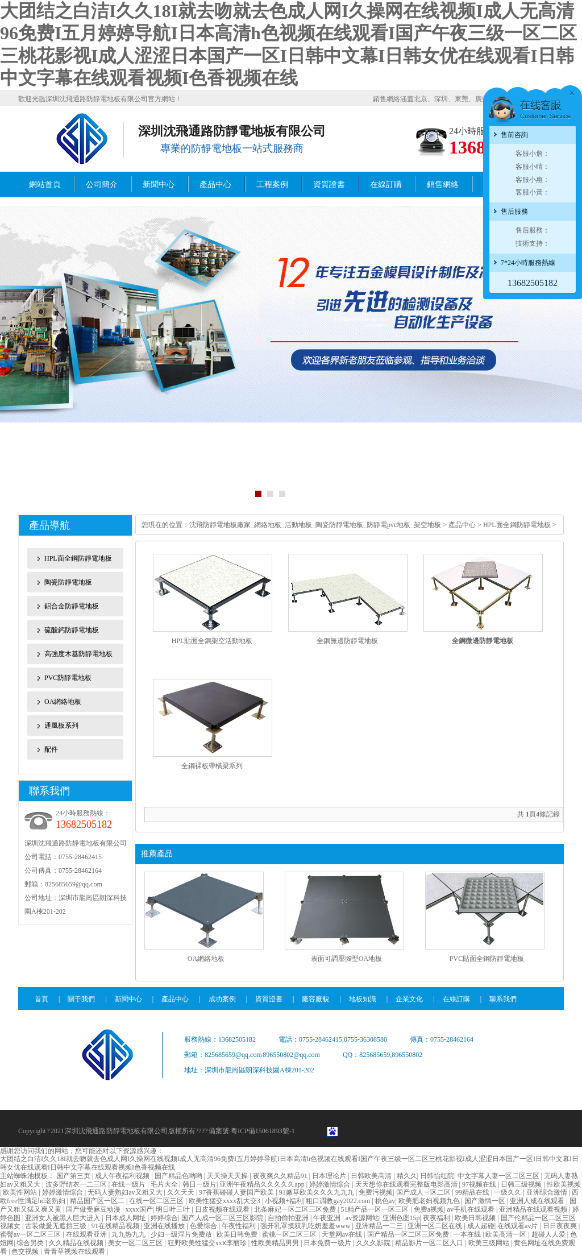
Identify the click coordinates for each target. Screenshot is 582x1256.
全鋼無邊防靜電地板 (347, 641)
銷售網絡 (443, 184)
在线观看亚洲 (87, 1234)
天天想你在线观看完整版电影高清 (407, 1184)
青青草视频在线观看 (75, 1251)
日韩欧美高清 (372, 1176)
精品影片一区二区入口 (430, 1243)
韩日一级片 (199, 1184)
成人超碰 (480, 1226)
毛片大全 (165, 1184)
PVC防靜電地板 (68, 678)
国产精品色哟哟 (179, 1176)
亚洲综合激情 (547, 1192)
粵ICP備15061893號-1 (263, 1131)
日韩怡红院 (437, 1176)
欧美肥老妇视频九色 (430, 1201)
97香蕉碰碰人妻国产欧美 (237, 1192)
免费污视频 (376, 1192)
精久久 (407, 1176)
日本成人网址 (126, 1218)
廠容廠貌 (315, 999)
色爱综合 (204, 1226)
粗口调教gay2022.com (339, 1201)
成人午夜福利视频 (123, 1176)
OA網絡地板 (62, 702)
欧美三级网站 (489, 1243)
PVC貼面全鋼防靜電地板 (487, 959)
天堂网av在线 (343, 1234)
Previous (9, 352)
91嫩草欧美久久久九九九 (317, 1192)
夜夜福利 (437, 1218)
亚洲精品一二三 (380, 1226)
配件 (51, 749)
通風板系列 (61, 725)
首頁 (41, 999)
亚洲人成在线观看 (538, 1201)
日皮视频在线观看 (223, 1209)
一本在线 (468, 1234)
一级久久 (508, 1192)
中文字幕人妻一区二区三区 (499, 1176)
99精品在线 (473, 1192)
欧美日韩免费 (238, 1234)
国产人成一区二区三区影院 (223, 1218)
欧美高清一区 (506, 1234)
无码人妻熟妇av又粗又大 (126, 1192)
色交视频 (25, 1251)
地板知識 (362, 999)
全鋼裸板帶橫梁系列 (212, 766)
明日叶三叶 (174, 1209)
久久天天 (181, 1192)
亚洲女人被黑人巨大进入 (63, 1218)
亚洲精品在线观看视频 (534, 1209)
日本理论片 (330, 1176)
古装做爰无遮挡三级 (56, 1226)
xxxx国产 (139, 1209)
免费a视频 (429, 1209)
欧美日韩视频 (476, 1218)
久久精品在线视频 (77, 1243)
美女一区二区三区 (136, 1243)
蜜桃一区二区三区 (290, 1234)
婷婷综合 (164, 1218)
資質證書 (329, 184)
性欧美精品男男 (276, 1243)
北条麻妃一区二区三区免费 (296, 1209)
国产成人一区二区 (424, 1192)
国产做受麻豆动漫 (94, 1209)
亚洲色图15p (401, 1218)
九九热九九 (129, 1234)
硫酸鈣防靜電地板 (71, 630)
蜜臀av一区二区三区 (31, 1234)
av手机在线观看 (471, 1209)
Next (573, 352)
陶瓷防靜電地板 (68, 582)
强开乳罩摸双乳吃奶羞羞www (306, 1226)
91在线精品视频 (116, 1226)
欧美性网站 (21, 1192)
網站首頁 (45, 184)
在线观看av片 (518, 1226)
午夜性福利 (239, 1226)
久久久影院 (374, 1243)
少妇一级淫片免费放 (182, 1234)
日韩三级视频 (522, 1184)
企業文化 (409, 999)
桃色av (385, 1201)
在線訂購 (386, 184)
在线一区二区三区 (157, 1201)
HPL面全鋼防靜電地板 (78, 558)
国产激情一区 (485, 1201)
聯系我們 (503, 999)
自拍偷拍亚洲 (289, 1218)
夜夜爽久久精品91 (281, 1176)
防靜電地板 (123, 1131)
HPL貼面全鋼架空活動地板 (212, 641)
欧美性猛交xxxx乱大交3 (225, 1201)
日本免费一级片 (328, 1243)
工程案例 (272, 184)
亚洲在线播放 (165, 1226)
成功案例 (222, 999)
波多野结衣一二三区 (77, 1184)
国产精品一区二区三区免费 (409, 1234)
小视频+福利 (284, 1201)
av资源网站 (362, 1218)
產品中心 (215, 184)
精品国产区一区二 (98, 1201)
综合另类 (30, 1243)
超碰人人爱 (549, 1234)
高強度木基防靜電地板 (78, 654)
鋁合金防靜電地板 (71, 606)
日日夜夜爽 (561, 1226)
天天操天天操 (228, 1176)
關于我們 (81, 999)
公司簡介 (102, 184)
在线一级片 (129, 1184)
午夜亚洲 (327, 1218)
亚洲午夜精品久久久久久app (262, 1184)
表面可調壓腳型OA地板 (346, 959)
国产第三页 (74, 1176)
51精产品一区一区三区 (375, 1209)
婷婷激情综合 (330, 1184)
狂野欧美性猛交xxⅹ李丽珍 (208, 1243)
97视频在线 (480, 1184)
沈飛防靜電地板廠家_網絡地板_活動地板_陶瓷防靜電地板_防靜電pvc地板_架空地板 (316, 525)
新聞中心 (158, 184)
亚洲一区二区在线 (436, 1226)
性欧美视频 (564, 1184)
